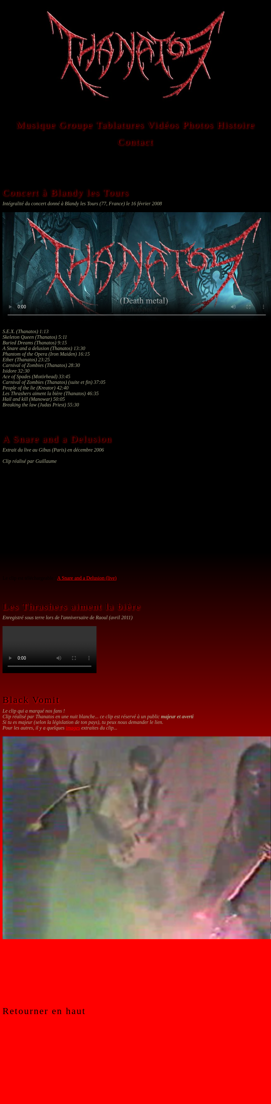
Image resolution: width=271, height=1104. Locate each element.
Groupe (76, 124)
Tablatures (120, 124)
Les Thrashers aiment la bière (72, 606)
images (73, 727)
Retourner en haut (44, 1011)
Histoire (236, 124)
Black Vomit (31, 699)
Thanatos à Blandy (137, 267)
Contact (135, 141)
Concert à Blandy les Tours (66, 192)
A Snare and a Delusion (57, 438)
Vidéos (163, 124)
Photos (198, 124)
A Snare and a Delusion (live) (87, 578)
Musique (36, 124)
